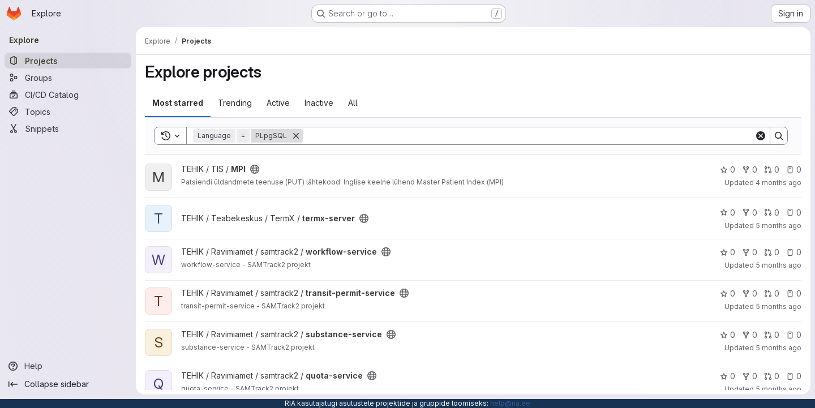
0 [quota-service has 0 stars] (727, 376)
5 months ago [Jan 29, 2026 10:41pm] (778, 347)
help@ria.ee (510, 403)
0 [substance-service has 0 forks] (749, 335)
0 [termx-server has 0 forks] (749, 212)
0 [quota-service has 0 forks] (749, 376)
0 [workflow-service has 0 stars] (727, 252)
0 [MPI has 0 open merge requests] (771, 169)
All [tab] (353, 103)
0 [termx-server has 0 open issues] (793, 212)
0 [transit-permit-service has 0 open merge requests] (771, 293)
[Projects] (68, 60)
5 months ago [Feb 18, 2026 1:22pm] (778, 306)
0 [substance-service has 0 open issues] (793, 335)
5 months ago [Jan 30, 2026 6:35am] (778, 265)
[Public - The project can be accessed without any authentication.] (254, 169)
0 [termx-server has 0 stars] (727, 212)
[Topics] (68, 111)
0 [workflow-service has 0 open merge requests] (771, 252)
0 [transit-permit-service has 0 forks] (749, 293)
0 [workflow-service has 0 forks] (749, 252)
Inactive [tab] (318, 103)
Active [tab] (278, 103)
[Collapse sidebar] (68, 384)
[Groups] (68, 77)
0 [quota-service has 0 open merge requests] (771, 376)
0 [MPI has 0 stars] (727, 169)
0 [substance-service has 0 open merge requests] (771, 335)
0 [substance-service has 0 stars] (727, 335)
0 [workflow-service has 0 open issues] (793, 252)
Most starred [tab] (177, 103)
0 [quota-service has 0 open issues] (793, 376)
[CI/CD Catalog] (68, 94)
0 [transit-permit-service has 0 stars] (727, 293)
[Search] (528, 136)
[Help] (68, 366)
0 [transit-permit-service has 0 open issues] (793, 293)
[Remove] (296, 136)
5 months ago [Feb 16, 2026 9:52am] (778, 225)
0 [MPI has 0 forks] (749, 169)
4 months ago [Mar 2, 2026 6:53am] (778, 182)
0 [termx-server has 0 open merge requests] (771, 212)
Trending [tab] (235, 103)
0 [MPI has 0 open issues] (793, 169)
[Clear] (760, 136)
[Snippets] (68, 128)
